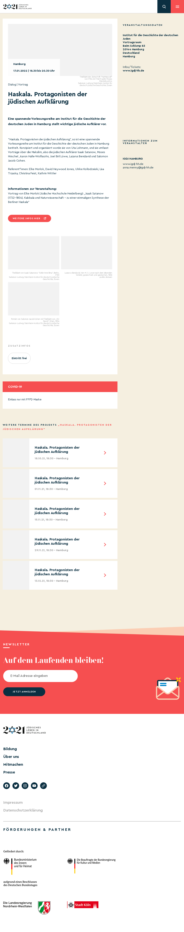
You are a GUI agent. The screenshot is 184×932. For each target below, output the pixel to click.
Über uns (11, 757)
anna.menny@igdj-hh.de (138, 167)
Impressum (13, 802)
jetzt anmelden (24, 692)
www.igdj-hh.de (133, 70)
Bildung (10, 749)
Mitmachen (13, 764)
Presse (9, 772)
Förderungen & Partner (37, 830)
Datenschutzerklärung (23, 810)
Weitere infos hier (26, 218)
